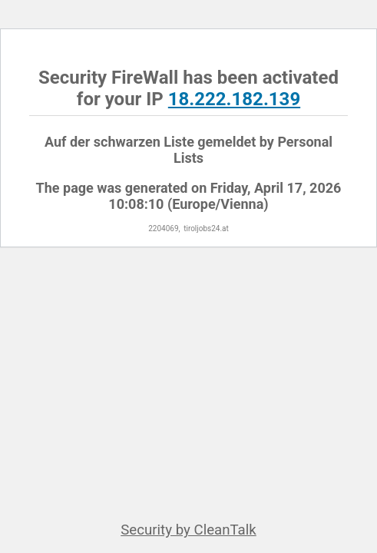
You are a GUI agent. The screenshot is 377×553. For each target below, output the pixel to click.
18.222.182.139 (234, 99)
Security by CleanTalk (188, 530)
